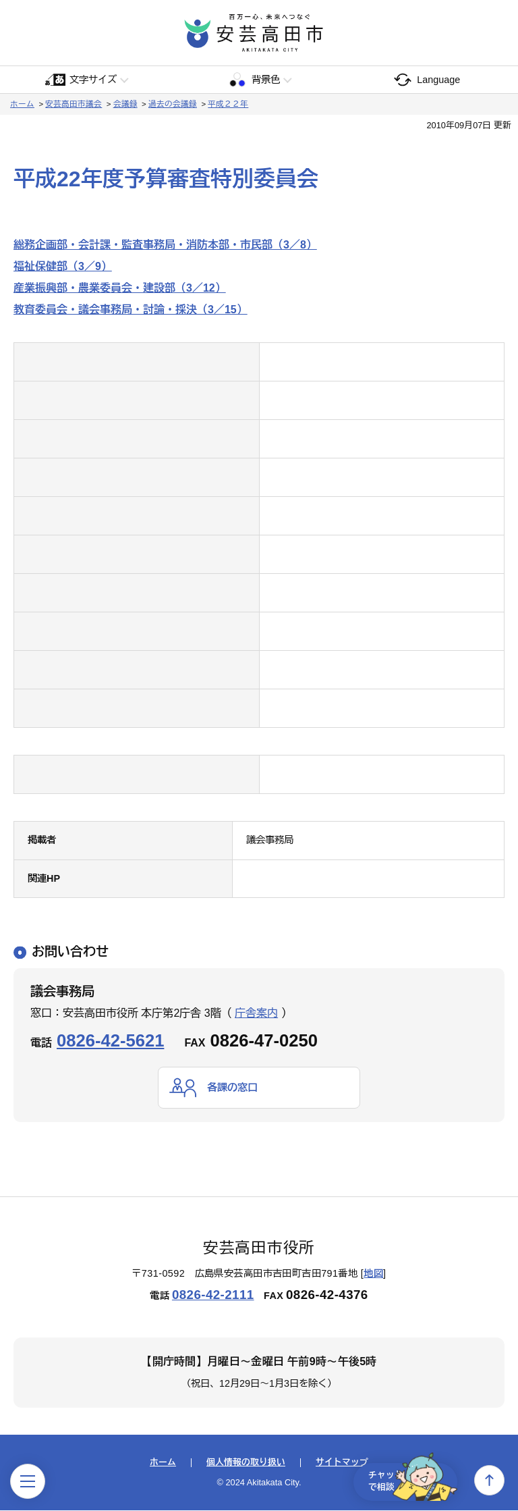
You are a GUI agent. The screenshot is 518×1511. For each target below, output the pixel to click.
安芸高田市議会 (73, 104)
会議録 (125, 104)
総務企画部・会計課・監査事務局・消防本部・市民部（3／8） (165, 244)
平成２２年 (228, 104)
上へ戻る (489, 1480)
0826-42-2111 (213, 1295)
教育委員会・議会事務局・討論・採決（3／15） (130, 309)
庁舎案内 (256, 1013)
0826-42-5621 (110, 1040)
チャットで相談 (406, 1480)
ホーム (22, 104)
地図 (373, 1273)
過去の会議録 (172, 104)
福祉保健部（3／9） (62, 266)
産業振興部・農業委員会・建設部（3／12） (119, 288)
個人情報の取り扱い (245, 1463)
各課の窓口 (234, 1087)
